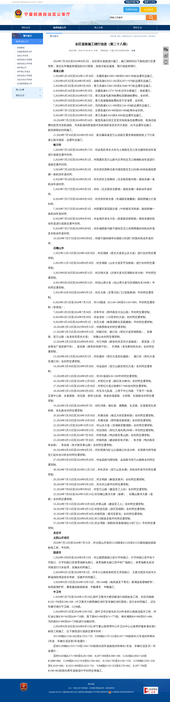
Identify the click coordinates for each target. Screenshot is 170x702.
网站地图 (91, 684)
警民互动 (137, 27)
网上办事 (98, 27)
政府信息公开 (59, 27)
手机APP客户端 (132, 2)
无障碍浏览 (131, 9)
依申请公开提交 (23, 72)
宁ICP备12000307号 (101, 692)
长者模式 (148, 9)
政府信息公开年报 (24, 64)
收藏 (133, 50)
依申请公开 (21, 68)
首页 (118, 36)
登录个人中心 (150, 2)
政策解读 (21, 48)
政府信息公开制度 (24, 76)
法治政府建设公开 (24, 84)
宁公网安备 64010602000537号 (122, 692)
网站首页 (26, 27)
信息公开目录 (22, 56)
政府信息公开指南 (24, 60)
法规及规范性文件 (24, 52)
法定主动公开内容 (24, 80)
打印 (127, 50)
